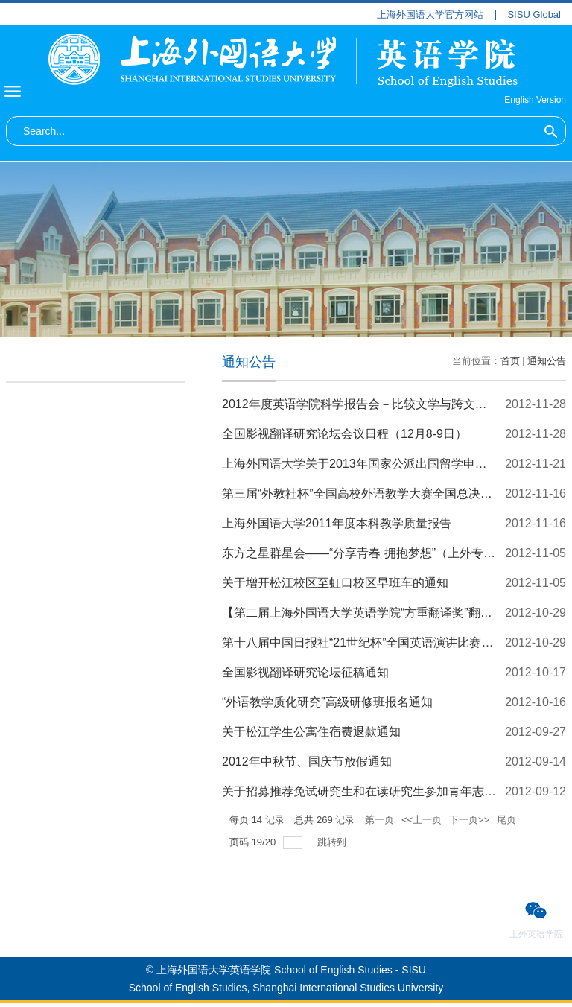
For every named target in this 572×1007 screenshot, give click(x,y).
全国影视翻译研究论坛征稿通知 (305, 672)
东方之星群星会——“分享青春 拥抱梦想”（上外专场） (364, 553)
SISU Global (534, 15)
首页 (510, 360)
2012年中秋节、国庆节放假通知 (307, 761)
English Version (535, 100)
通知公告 (546, 360)
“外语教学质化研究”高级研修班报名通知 (327, 702)
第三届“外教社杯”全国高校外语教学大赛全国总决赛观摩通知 (381, 493)
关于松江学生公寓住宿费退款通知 (311, 731)
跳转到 (333, 842)
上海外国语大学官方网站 (430, 15)
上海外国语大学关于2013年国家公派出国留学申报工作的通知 (384, 463)
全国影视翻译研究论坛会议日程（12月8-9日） (344, 434)
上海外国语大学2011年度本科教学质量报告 (336, 523)
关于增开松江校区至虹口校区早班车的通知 (335, 582)
